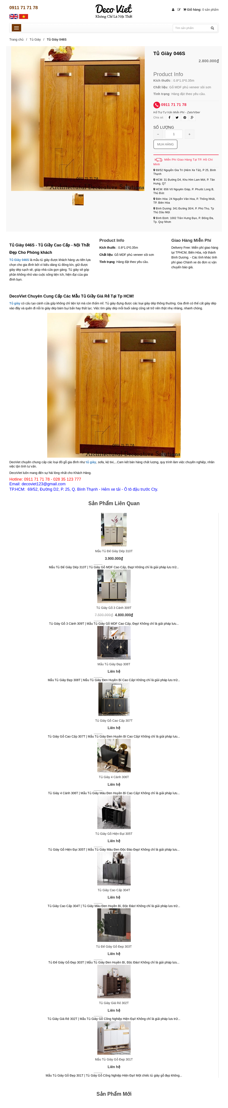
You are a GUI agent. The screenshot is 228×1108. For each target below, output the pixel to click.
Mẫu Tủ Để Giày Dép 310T (114, 551)
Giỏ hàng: (201, 9)
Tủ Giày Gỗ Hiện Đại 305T (113, 833)
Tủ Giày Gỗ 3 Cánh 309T (114, 608)
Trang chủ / (19, 39)
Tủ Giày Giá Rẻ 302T (114, 1003)
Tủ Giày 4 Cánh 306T (114, 777)
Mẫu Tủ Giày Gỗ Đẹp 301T (114, 1059)
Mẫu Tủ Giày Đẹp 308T (114, 664)
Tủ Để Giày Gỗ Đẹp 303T (114, 946)
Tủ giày (14, 303)
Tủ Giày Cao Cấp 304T (114, 890)
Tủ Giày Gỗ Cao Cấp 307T (113, 720)
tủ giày (91, 462)
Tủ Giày (35, 39)
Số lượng (163, 127)
